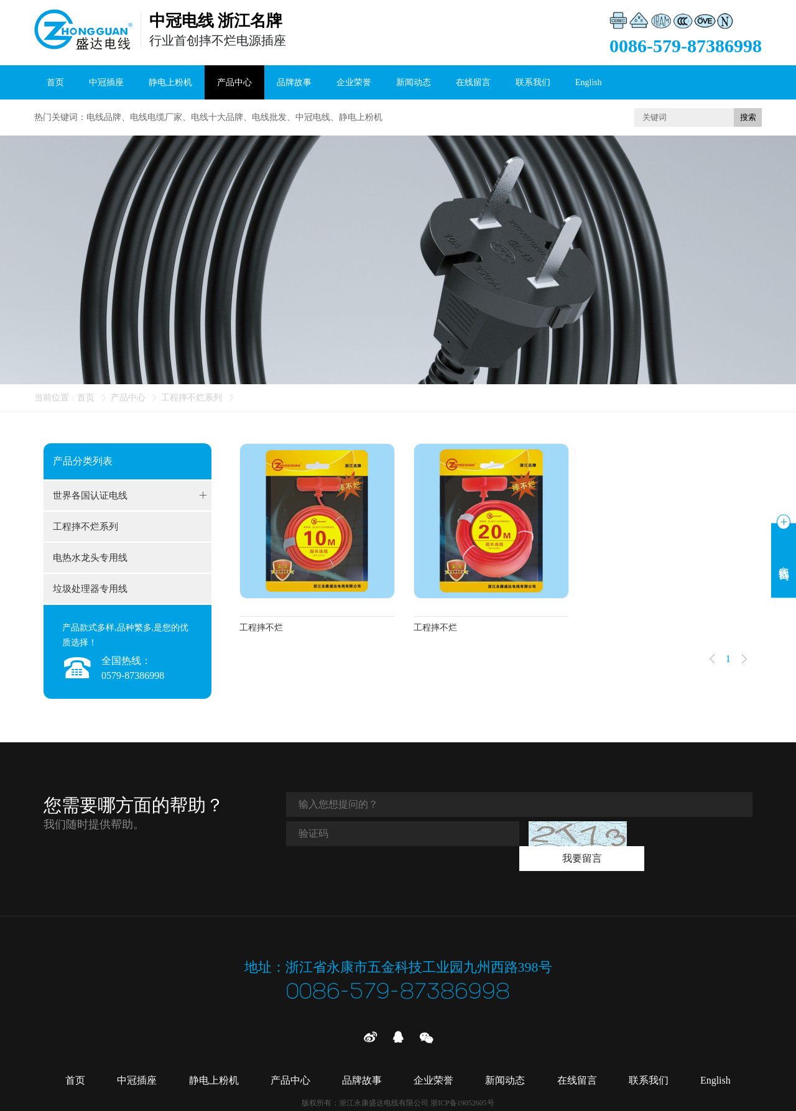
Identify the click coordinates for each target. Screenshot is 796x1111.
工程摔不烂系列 (191, 397)
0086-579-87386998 (398, 974)
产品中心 (234, 82)
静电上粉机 (170, 82)
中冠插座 (106, 82)
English (588, 82)
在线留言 (473, 82)
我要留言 (694, 833)
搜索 (748, 117)
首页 (55, 82)
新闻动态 (413, 82)
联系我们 (533, 82)
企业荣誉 (353, 82)
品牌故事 (294, 82)
